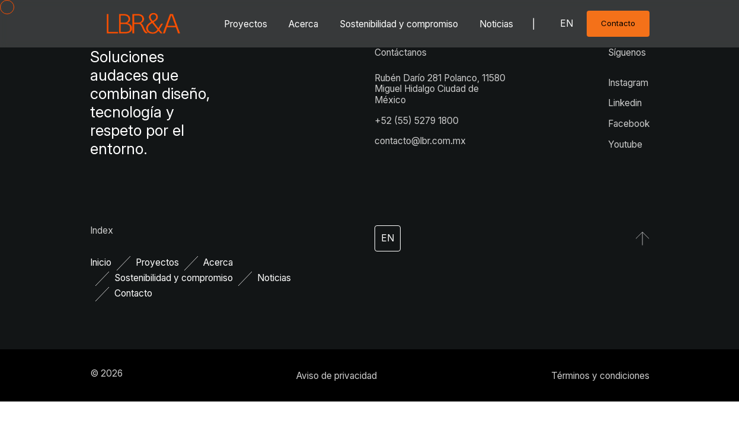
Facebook (629, 123)
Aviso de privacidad (336, 375)
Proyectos (245, 24)
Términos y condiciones (600, 375)
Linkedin (625, 103)
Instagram (628, 82)
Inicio (100, 262)
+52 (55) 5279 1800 (417, 121)
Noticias (496, 24)
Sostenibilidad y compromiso (399, 24)
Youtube (625, 144)
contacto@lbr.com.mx (420, 141)
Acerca (303, 24)
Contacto (133, 293)
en (566, 23)
